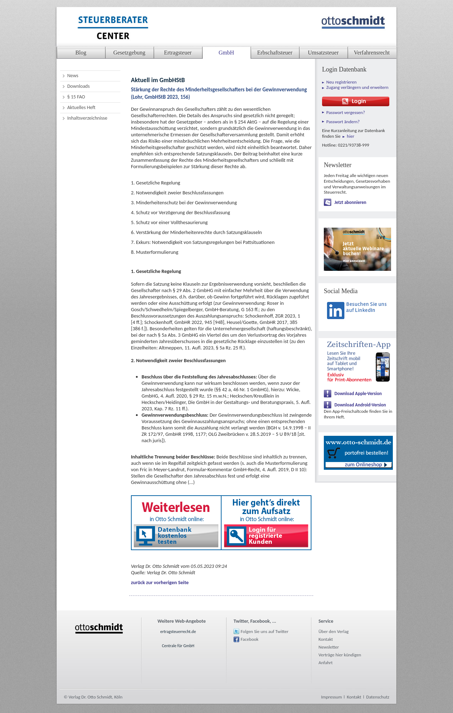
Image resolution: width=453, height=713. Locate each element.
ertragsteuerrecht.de (178, 631)
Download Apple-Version (358, 393)
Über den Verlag (334, 631)
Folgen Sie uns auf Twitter (264, 631)
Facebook (249, 639)
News (72, 76)
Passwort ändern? (343, 121)
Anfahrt (326, 662)
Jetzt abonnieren (350, 202)
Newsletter (329, 647)
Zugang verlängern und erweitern (357, 87)
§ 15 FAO (76, 97)
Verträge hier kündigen (340, 654)
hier (350, 136)
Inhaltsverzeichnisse (87, 118)
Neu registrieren (341, 82)
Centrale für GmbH (178, 645)
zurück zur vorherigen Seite (160, 582)
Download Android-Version (360, 404)
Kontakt (326, 639)
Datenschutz (377, 697)
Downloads (78, 86)
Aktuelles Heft (81, 107)
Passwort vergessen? (345, 112)
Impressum (331, 697)
